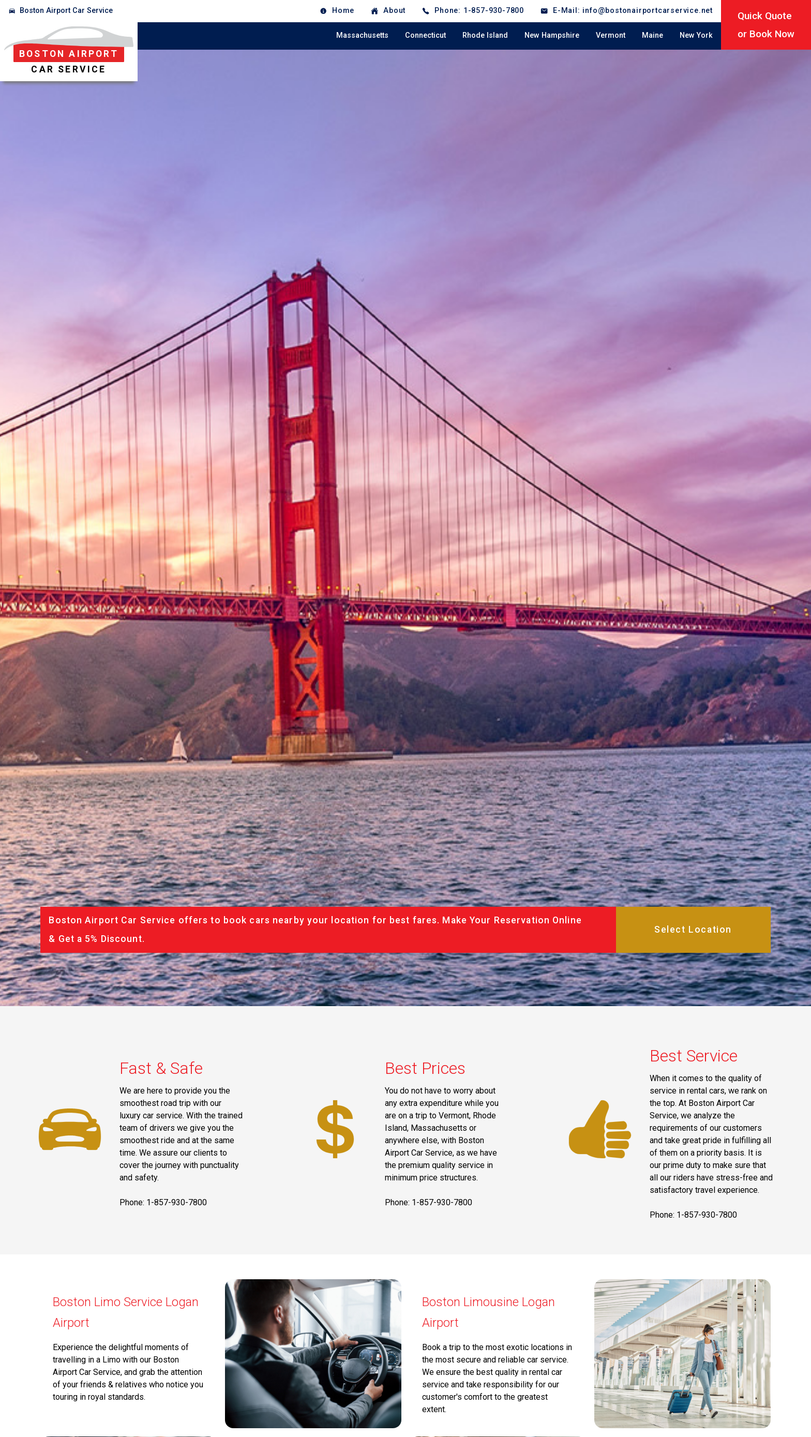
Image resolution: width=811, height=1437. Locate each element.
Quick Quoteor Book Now (766, 25)
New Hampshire (551, 35)
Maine (652, 35)
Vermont (610, 35)
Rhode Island (485, 35)
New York (696, 35)
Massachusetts (362, 35)
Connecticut (425, 35)
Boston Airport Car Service (66, 10)
